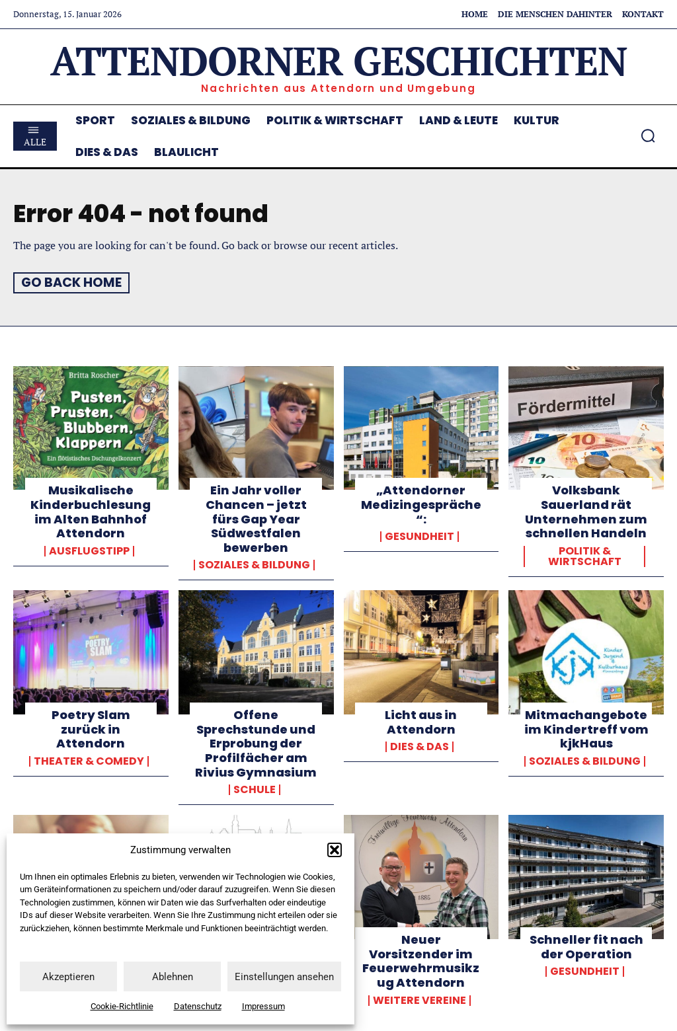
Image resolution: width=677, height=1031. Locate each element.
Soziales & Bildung (254, 565)
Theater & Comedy (89, 760)
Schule (254, 789)
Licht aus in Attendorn (421, 721)
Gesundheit (419, 536)
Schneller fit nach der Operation (586, 946)
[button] (334, 850)
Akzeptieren (68, 977)
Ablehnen (172, 977)
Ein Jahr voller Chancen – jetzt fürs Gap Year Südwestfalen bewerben (256, 518)
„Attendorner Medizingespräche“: (421, 504)
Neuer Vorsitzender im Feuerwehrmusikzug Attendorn (420, 960)
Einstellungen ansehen (284, 977)
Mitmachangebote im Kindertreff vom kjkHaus (586, 728)
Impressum (263, 1006)
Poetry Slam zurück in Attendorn (91, 728)
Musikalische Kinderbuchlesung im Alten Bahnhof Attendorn (90, 511)
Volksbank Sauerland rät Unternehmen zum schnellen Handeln (586, 511)
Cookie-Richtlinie (122, 1006)
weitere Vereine (419, 999)
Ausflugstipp (89, 550)
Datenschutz (197, 1006)
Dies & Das (419, 747)
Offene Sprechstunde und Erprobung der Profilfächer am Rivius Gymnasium (256, 742)
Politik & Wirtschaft (584, 555)
